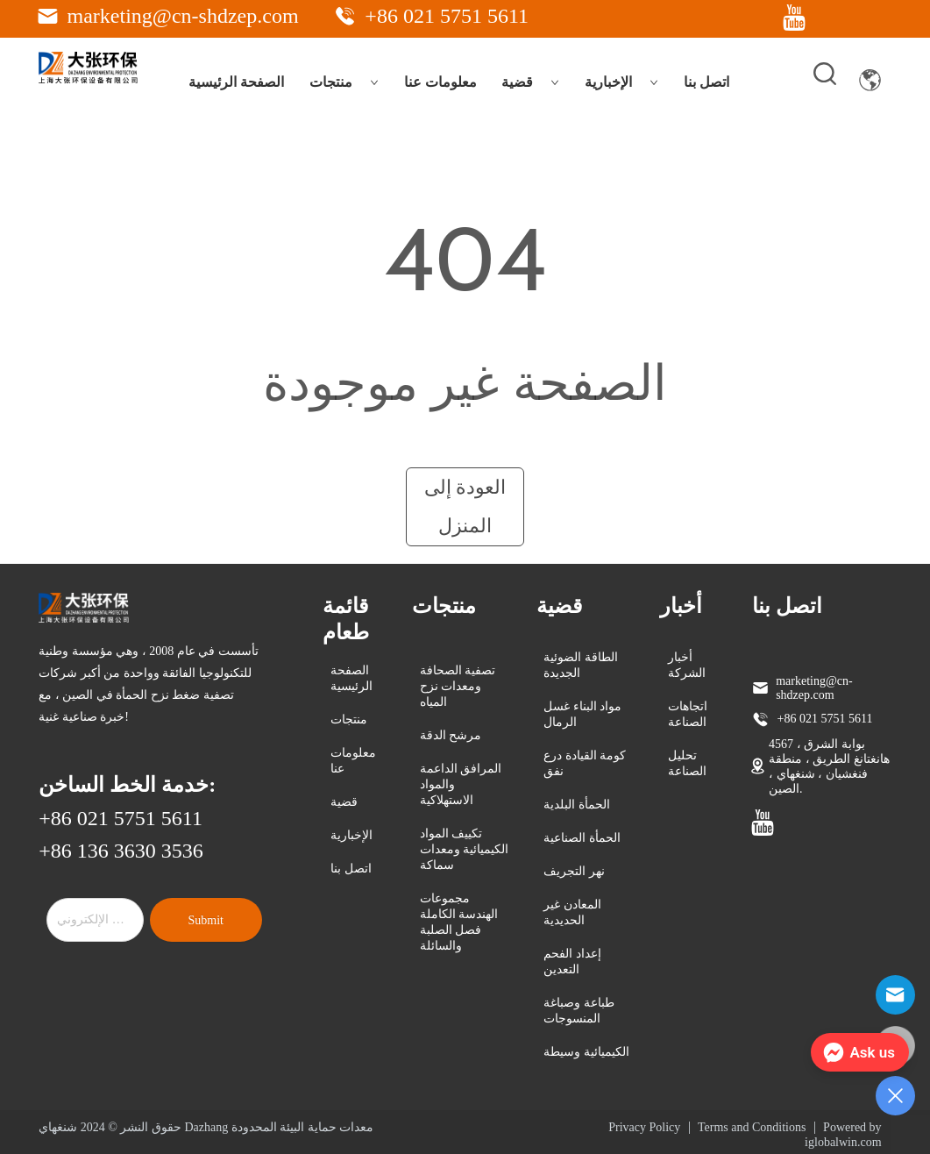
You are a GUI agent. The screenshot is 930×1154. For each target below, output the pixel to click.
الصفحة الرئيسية (236, 82)
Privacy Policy (644, 1127)
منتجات (344, 82)
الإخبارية (621, 82)
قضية (530, 82)
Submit (205, 920)
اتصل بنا (706, 82)
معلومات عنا (440, 82)
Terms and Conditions (752, 1127)
